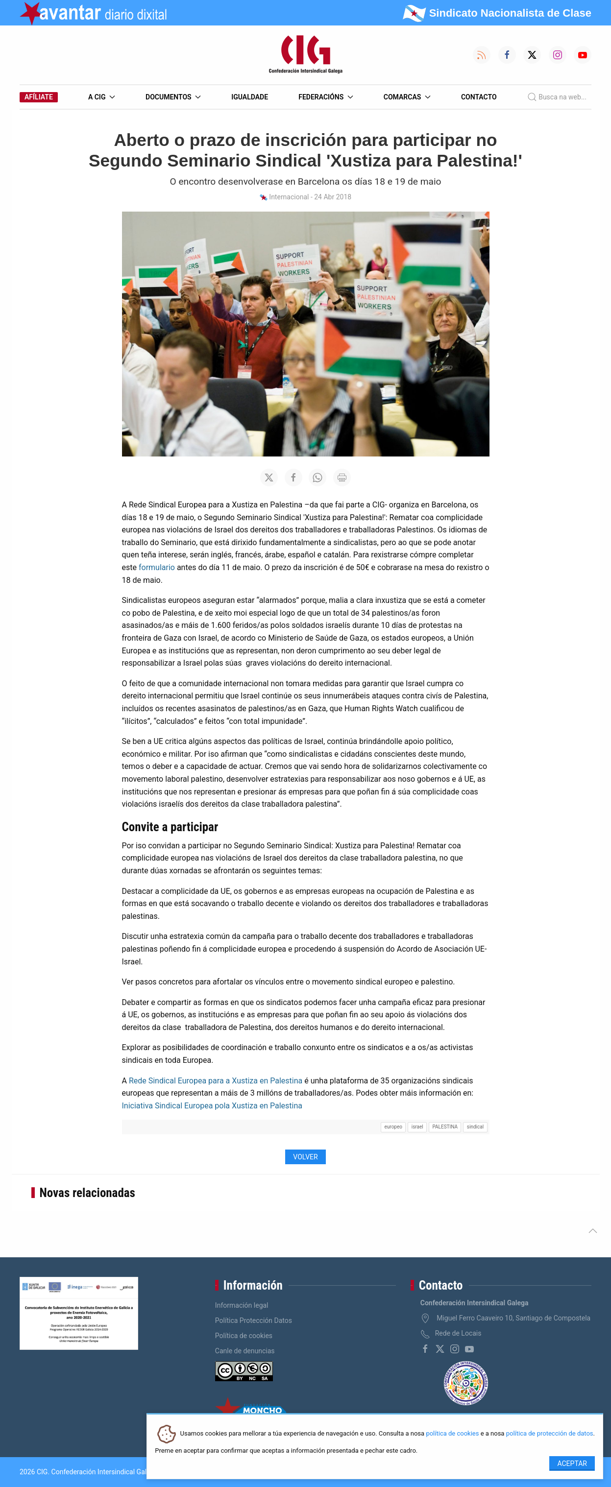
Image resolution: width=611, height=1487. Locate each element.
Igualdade (249, 97)
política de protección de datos (549, 1434)
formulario (157, 567)
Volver (305, 1157)
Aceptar (572, 1463)
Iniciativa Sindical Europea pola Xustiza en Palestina (213, 1105)
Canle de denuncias (245, 1351)
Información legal (242, 1305)
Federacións (325, 97)
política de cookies (452, 1434)
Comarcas (407, 97)
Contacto (479, 97)
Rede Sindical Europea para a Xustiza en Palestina (215, 1080)
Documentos (173, 97)
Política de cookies (243, 1336)
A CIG (101, 97)
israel (417, 1126)
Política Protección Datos (253, 1320)
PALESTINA (445, 1126)
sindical (475, 1126)
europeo (393, 1126)
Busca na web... (557, 97)
